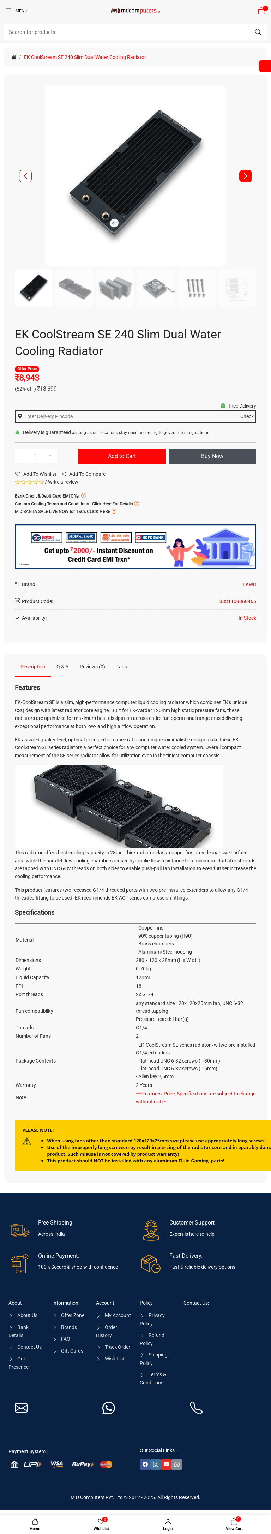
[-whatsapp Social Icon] (176, 1464)
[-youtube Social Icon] (166, 1464)
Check (247, 416)
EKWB (249, 584)
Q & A (62, 666)
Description (32, 666)
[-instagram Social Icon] (155, 1464)
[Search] (135, 32)
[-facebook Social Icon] (145, 1464)
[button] (245, 176)
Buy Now (212, 456)
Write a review (63, 482)
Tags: (122, 666)
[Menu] (16, 11)
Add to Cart (122, 456)
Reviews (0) (92, 666)
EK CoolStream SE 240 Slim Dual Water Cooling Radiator (85, 57)
